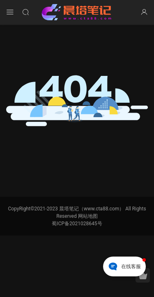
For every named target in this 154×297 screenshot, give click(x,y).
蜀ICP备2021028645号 (77, 223)
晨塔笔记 (77, 12)
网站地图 (88, 216)
